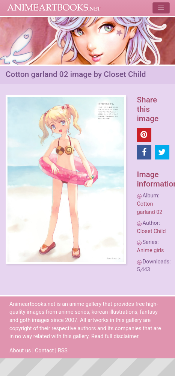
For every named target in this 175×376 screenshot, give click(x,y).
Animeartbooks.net (54, 8)
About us (20, 350)
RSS (63, 350)
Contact (44, 350)
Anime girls (150, 250)
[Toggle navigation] (160, 7)
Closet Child (151, 231)
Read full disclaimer (114, 336)
